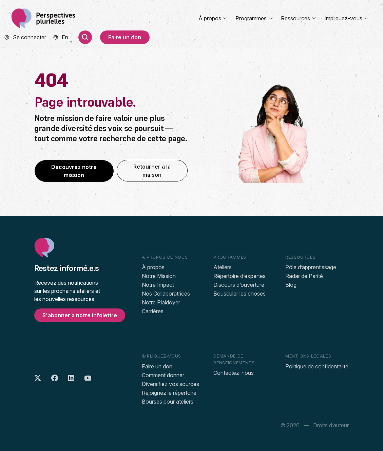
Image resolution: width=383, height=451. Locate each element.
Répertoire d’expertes (239, 276)
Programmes (254, 18)
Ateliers (222, 267)
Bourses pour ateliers (167, 401)
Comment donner (163, 375)
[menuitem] (65, 37)
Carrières (153, 311)
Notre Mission (159, 276)
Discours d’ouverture (238, 284)
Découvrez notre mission (74, 171)
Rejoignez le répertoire (169, 392)
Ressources (299, 18)
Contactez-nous (233, 372)
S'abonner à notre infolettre (79, 315)
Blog (290, 284)
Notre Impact (158, 284)
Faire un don (124, 37)
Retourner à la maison (152, 170)
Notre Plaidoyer (161, 302)
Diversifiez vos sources (170, 384)
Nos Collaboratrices (166, 293)
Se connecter (29, 37)
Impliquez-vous (346, 18)
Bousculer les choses (239, 293)
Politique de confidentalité (316, 366)
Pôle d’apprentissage (310, 267)
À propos (213, 18)
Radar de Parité (304, 276)
